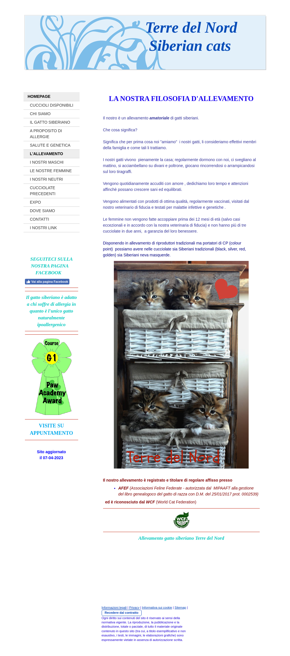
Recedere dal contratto (121, 612)
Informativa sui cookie (157, 607)
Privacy (134, 607)
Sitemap (180, 607)
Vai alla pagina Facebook (47, 281)
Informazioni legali (114, 607)
